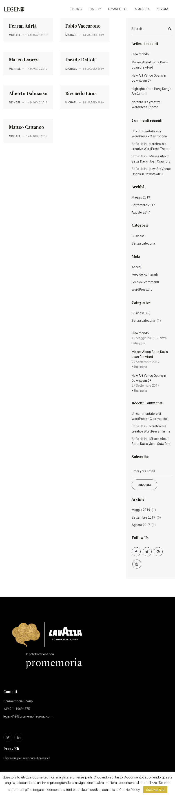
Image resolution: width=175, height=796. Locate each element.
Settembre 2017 (143, 205)
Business (138, 236)
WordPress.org (142, 289)
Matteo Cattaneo (26, 127)
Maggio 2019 (141, 197)
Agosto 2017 (141, 212)
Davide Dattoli (80, 59)
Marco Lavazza (24, 59)
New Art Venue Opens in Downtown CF (149, 78)
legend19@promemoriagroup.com (28, 716)
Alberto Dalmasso (28, 93)
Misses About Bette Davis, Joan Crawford (150, 64)
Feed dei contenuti (145, 274)
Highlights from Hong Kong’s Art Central (151, 91)
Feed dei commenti (145, 282)
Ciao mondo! (140, 54)
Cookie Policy (129, 790)
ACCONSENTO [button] (155, 790)
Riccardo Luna (81, 93)
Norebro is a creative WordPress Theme (146, 104)
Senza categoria (143, 243)
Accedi (136, 267)
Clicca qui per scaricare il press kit (26, 758)
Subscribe (144, 485)
